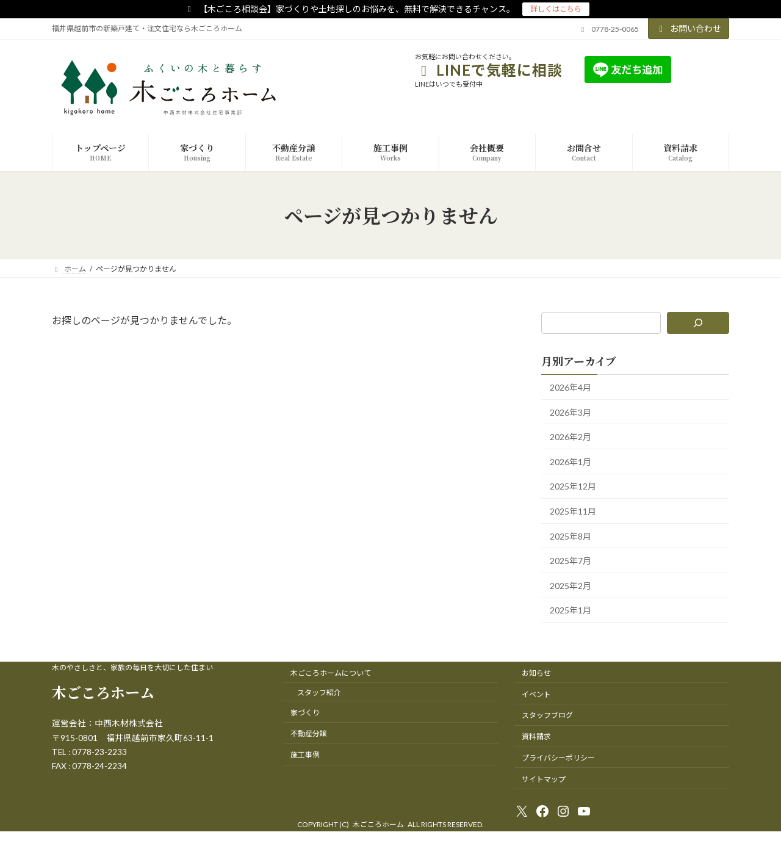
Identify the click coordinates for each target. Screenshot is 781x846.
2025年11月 (573, 511)
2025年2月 (570, 585)
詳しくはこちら (555, 8)
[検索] (698, 323)
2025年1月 (570, 611)
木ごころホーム (103, 692)
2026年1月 (570, 462)
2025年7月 (570, 561)
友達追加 (701, 69)
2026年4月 (570, 387)
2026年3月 (570, 412)
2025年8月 (570, 536)
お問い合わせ (689, 28)
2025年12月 (573, 487)
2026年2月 (570, 437)
